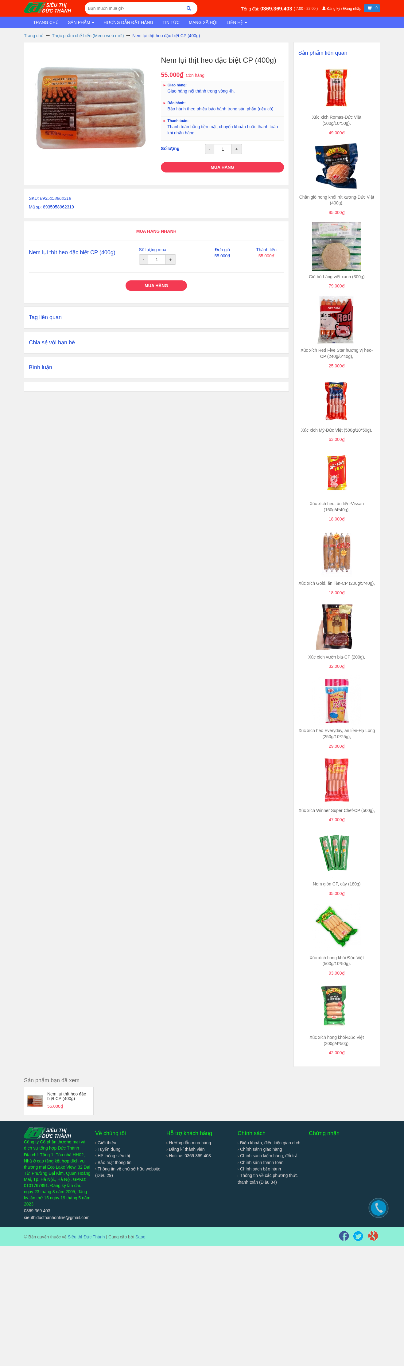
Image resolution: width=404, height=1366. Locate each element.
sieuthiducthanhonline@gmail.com (56, 1217)
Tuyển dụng (108, 1149)
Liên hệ (237, 22)
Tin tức (171, 22)
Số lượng (170, 148)
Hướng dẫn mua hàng (188, 1142)
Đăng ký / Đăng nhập (342, 8)
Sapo (140, 1236)
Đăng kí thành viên (185, 1149)
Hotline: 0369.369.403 (188, 1155)
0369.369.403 (277, 9)
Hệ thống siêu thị (112, 1155)
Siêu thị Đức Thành (86, 1236)
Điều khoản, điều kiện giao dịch (269, 1142)
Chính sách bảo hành (259, 1168)
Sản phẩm (81, 22)
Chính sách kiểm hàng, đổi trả (267, 1155)
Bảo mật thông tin (113, 1162)
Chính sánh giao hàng (260, 1149)
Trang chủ (46, 22)
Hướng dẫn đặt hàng (128, 22)
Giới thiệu (105, 1142)
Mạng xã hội (203, 22)
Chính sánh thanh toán (261, 1162)
